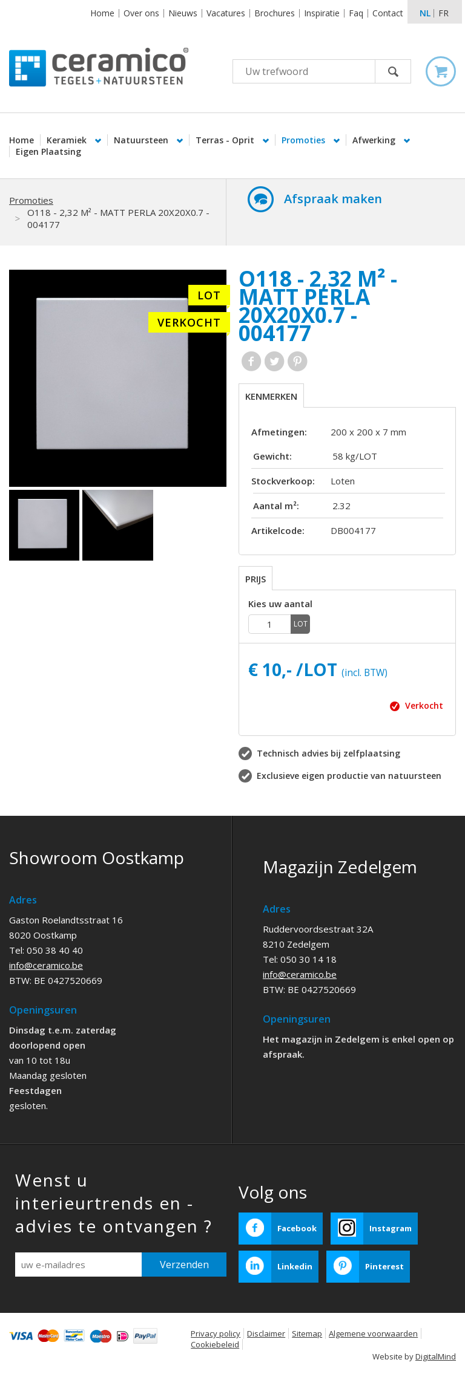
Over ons (141, 13)
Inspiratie (322, 13)
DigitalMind (435, 1356)
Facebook (252, 361)
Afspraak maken (333, 198)
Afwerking (375, 140)
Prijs (255, 579)
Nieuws (182, 13)
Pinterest (298, 361)
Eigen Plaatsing (48, 151)
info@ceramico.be (46, 965)
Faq (356, 13)
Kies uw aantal (280, 603)
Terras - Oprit (226, 140)
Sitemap (307, 1333)
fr (443, 13)
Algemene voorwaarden (373, 1333)
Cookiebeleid (215, 1344)
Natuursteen (142, 140)
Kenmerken (271, 396)
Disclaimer (266, 1333)
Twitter (275, 361)
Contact (387, 13)
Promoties (305, 140)
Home (102, 13)
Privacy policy (215, 1333)
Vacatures (225, 13)
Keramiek (68, 140)
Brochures (274, 13)
